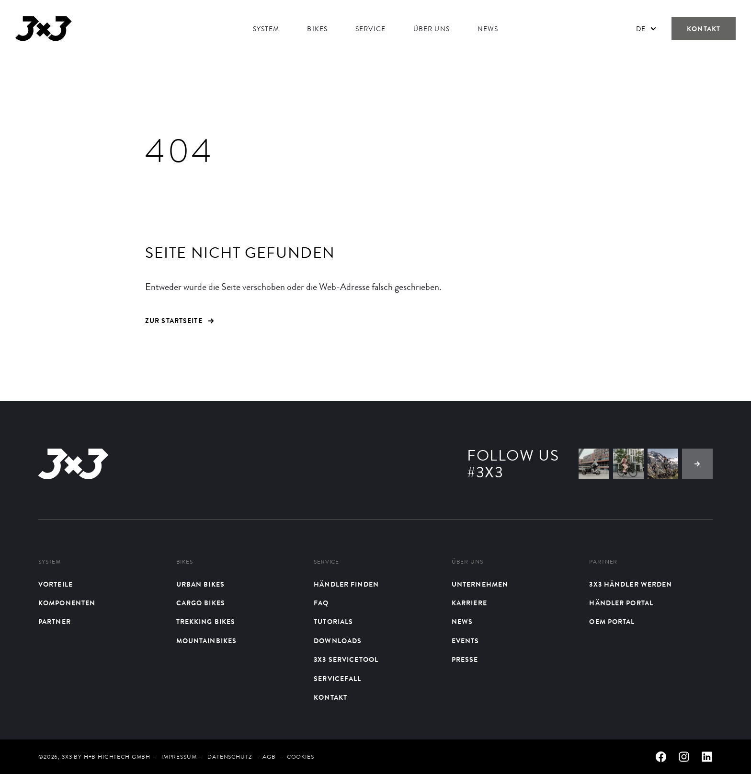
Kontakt (703, 29)
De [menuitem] (641, 29)
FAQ (321, 603)
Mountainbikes (206, 641)
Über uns (431, 29)
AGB (269, 756)
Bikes (317, 29)
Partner (54, 621)
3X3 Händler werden (630, 584)
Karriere (469, 603)
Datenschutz (229, 756)
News (488, 29)
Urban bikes (200, 584)
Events (465, 641)
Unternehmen (480, 584)
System (266, 29)
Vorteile (55, 584)
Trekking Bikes (206, 621)
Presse (465, 659)
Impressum (179, 756)
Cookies (300, 756)
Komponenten (66, 603)
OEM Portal (612, 621)
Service (370, 29)
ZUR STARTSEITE (179, 320)
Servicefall (337, 678)
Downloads (338, 641)
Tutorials (333, 621)
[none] (646, 29)
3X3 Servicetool (346, 659)
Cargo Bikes (200, 603)
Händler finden (346, 584)
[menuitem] (646, 29)
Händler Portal (621, 603)
